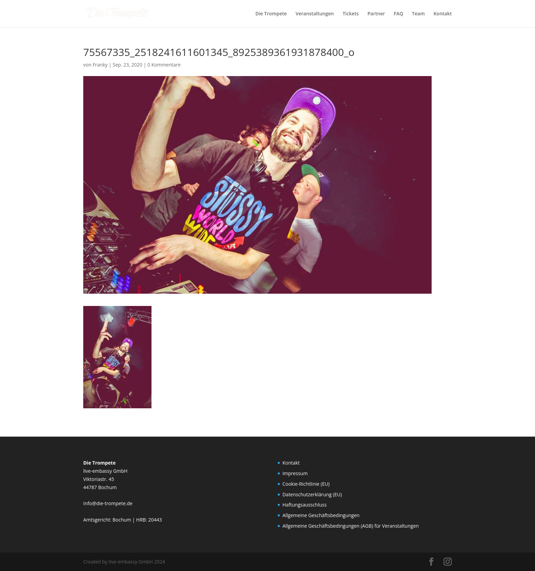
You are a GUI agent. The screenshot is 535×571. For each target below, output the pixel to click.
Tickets (351, 14)
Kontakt (442, 14)
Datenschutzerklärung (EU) (312, 494)
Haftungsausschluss (305, 504)
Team (418, 14)
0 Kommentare (163, 64)
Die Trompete (271, 14)
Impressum (295, 473)
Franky (100, 64)
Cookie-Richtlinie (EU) (306, 484)
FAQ (398, 14)
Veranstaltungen (314, 14)
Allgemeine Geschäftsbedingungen (321, 515)
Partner (376, 14)
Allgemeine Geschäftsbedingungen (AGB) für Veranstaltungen (351, 526)
